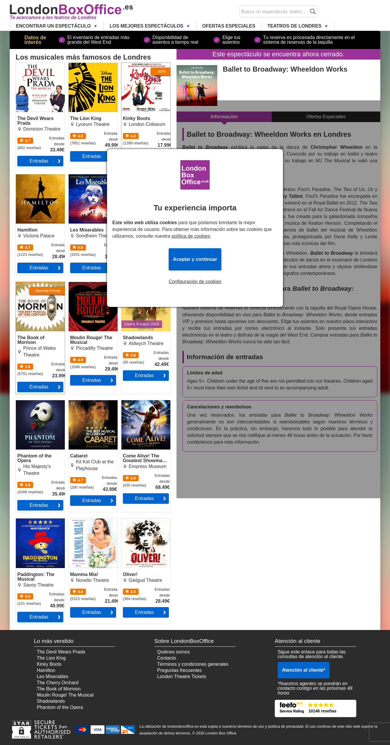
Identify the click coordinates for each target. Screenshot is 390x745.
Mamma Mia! (82, 520)
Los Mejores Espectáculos (147, 25)
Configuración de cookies (195, 281)
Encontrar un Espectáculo (54, 25)
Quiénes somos (173, 651)
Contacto (166, 658)
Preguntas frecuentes (179, 670)
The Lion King (83, 65)
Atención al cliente (303, 670)
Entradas (39, 160)
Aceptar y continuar (195, 259)
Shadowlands (135, 284)
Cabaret (77, 402)
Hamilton (25, 176)
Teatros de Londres (295, 25)
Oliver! (128, 520)
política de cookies (191, 236)
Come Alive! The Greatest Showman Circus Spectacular (141, 407)
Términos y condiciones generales (192, 664)
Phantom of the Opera (39, 402)
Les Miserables (84, 176)
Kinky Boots (133, 65)
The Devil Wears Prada (40, 65)
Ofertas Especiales (228, 25)
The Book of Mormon (38, 284)
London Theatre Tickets (181, 676)
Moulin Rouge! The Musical (88, 286)
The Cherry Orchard (57, 682)
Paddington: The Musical (33, 523)
